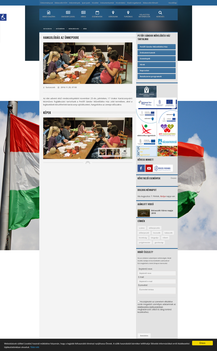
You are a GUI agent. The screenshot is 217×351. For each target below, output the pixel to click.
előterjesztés (154, 228)
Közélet (95, 3)
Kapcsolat (144, 70)
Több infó (34, 347)
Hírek (85, 28)
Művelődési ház (74, 28)
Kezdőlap (173, 3)
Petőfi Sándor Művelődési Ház (154, 46)
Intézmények (74, 3)
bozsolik (156, 233)
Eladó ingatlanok (134, 3)
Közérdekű (120, 3)
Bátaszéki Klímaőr (150, 3)
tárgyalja (154, 237)
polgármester (144, 242)
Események (145, 58)
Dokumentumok (147, 52)
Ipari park (86, 3)
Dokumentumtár (107, 3)
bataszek (49, 87)
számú (142, 228)
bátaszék (169, 233)
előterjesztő (144, 233)
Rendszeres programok (151, 76)
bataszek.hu (47, 28)
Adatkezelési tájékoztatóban (150, 307)
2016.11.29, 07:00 (67, 87)
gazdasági (159, 242)
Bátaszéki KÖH (61, 3)
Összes (173, 178)
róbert (165, 237)
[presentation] (149, 323)
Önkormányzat (46, 3)
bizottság (143, 237)
